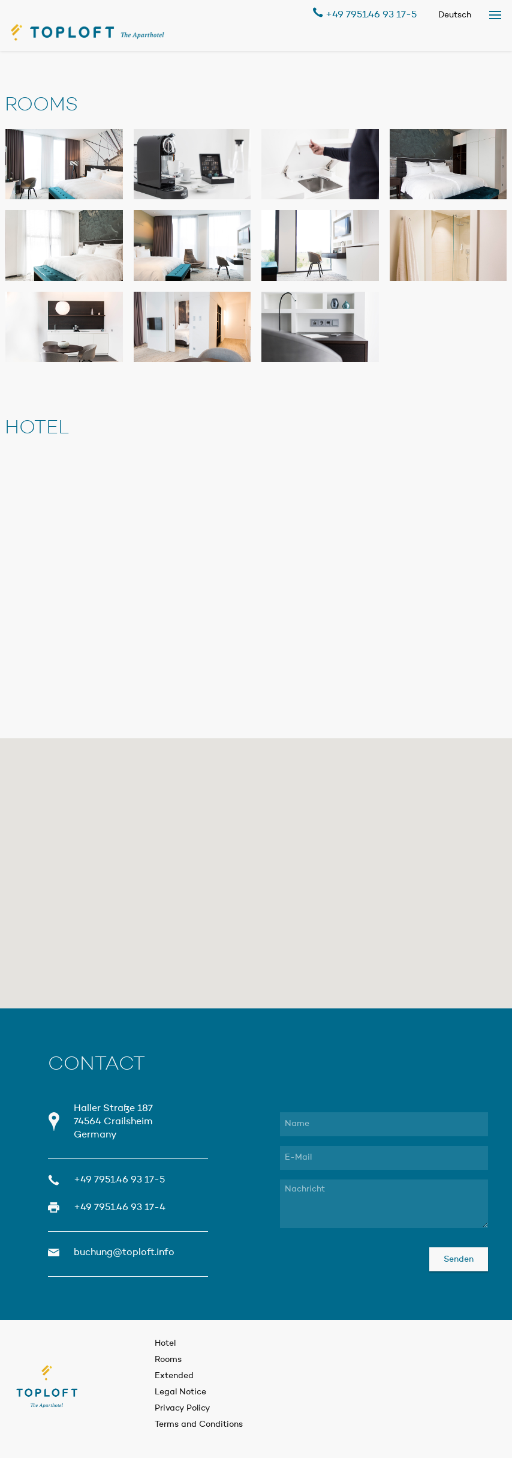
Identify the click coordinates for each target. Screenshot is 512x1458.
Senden (459, 1259)
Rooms (168, 1359)
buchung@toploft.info (124, 1253)
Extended (174, 1376)
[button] (256, 857)
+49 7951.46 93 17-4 (119, 1207)
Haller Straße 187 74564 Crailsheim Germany (113, 1122)
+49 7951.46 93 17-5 (365, 13)
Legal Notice (180, 1392)
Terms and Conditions (199, 1424)
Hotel (165, 1343)
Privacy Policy (182, 1408)
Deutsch (454, 15)
